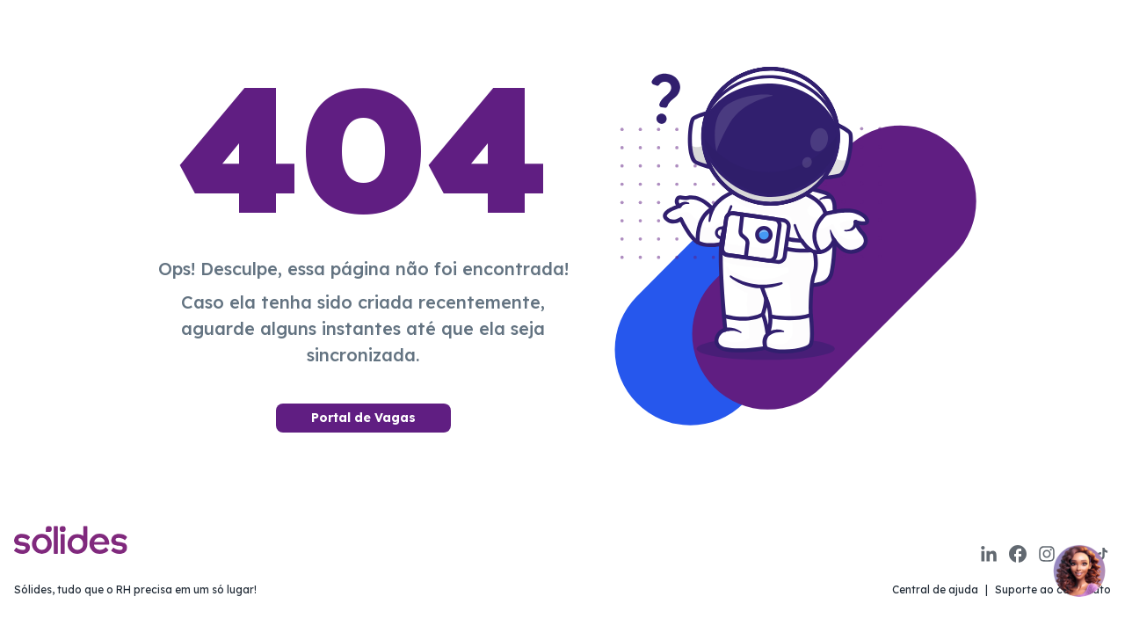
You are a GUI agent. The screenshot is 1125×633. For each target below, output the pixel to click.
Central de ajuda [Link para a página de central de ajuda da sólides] (935, 589)
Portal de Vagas (363, 418)
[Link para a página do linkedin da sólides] (989, 554)
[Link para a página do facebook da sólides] (1017, 553)
